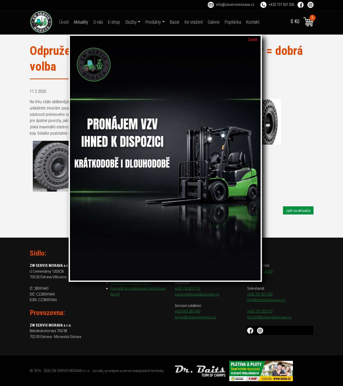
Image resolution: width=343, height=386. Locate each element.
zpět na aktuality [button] (298, 210)
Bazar (175, 22)
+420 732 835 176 (187, 288)
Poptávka (233, 22)
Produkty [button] (153, 22)
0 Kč (302, 22)
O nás (98, 22)
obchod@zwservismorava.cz (269, 317)
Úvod (63, 22)
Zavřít (253, 39)
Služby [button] (131, 22)
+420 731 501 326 (281, 4)
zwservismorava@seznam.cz (197, 294)
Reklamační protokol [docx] (130, 283)
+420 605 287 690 (187, 311)
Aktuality (80, 22)
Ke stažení (194, 22)
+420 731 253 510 (260, 311)
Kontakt (252, 22)
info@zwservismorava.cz (235, 4)
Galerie (214, 22)
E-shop (114, 22)
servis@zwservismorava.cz (195, 317)
